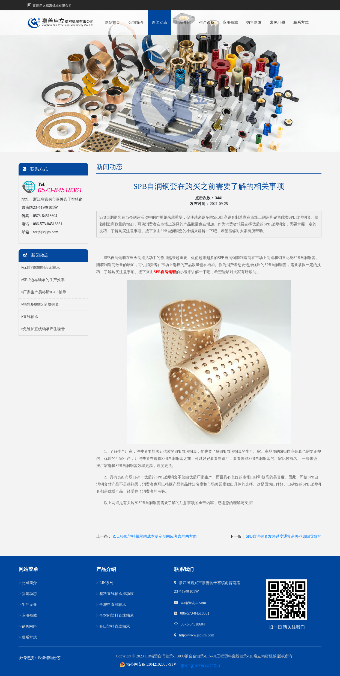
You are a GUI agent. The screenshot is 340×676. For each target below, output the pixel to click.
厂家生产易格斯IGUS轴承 (44, 292)
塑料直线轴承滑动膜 (115, 594)
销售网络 (253, 22)
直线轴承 (30, 317)
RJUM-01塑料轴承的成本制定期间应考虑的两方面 (155, 536)
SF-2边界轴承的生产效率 (43, 280)
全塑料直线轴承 (111, 605)
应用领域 (230, 22)
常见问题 (277, 22)
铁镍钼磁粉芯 (49, 658)
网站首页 (112, 22)
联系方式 (301, 22)
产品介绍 (183, 22)
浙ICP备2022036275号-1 (200, 666)
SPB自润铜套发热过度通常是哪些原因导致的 (283, 536)
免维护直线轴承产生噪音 (43, 329)
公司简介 (136, 22)
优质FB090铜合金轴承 (41, 268)
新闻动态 (159, 22)
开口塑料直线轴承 (113, 626)
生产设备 (206, 22)
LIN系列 (105, 583)
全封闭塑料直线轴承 (115, 616)
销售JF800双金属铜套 (40, 304)
